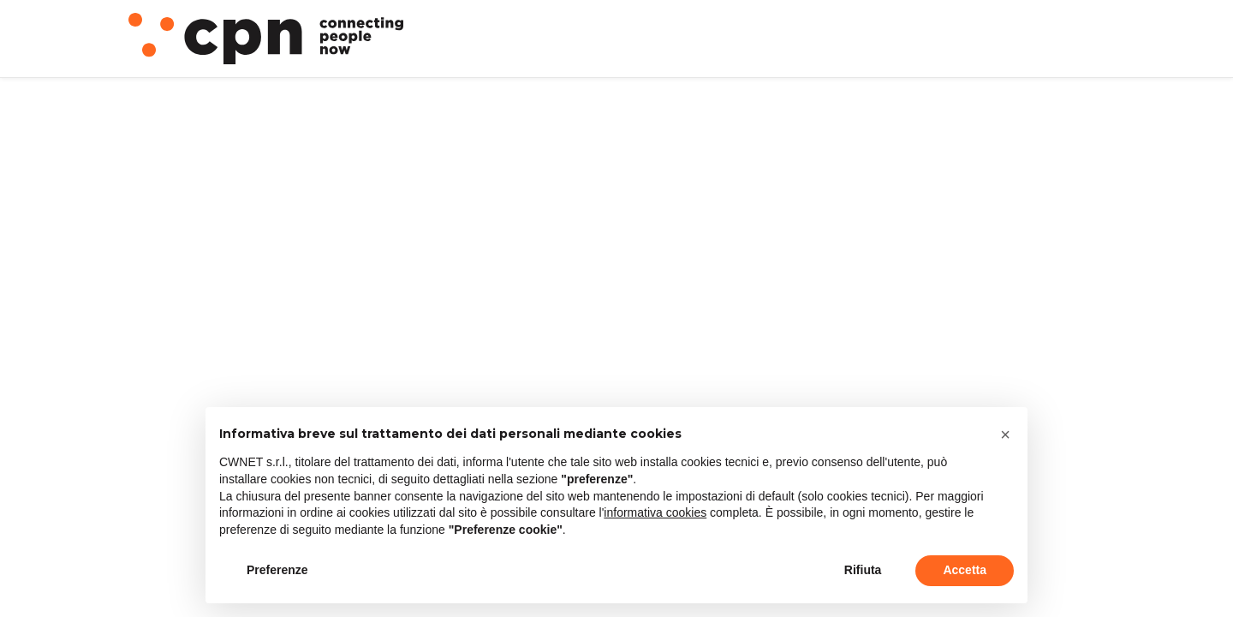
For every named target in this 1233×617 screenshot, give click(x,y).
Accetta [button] (964, 570)
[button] (1005, 434)
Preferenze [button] (277, 570)
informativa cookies (655, 512)
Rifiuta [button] (863, 570)
